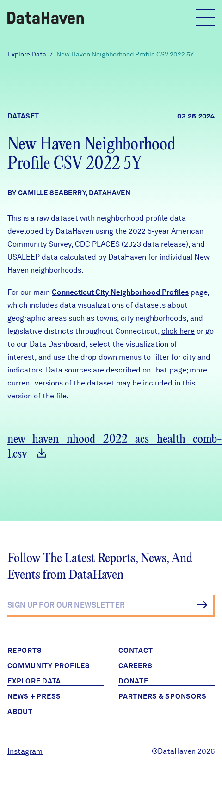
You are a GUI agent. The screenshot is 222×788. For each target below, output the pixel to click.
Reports (24, 650)
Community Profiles (48, 666)
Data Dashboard (58, 344)
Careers (135, 666)
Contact (135, 650)
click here (178, 331)
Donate (133, 681)
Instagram (25, 751)
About (20, 711)
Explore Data (26, 54)
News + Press (34, 696)
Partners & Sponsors (162, 696)
